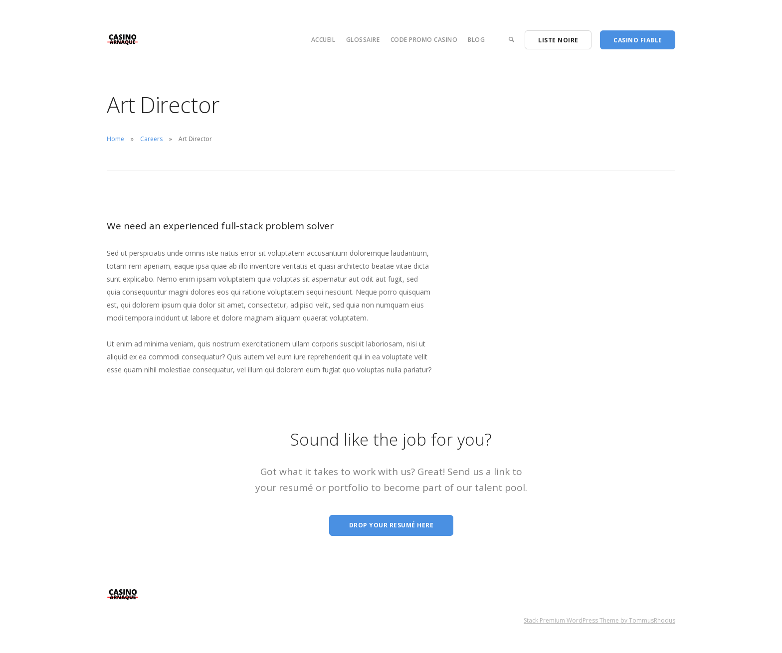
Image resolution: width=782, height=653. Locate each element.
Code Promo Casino (424, 39)
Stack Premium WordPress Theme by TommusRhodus (599, 620)
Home (115, 139)
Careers (151, 139)
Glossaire (363, 39)
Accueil (323, 39)
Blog (476, 39)
